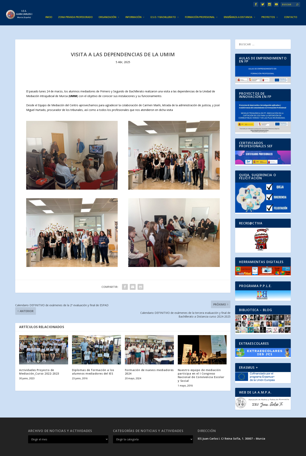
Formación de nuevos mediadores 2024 (149, 359)
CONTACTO (290, 11)
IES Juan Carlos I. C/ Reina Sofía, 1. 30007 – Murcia (231, 426)
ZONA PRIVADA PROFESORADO (75, 11)
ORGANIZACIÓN (107, 11)
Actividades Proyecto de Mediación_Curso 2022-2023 (39, 359)
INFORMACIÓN (133, 11)
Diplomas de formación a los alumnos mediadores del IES (93, 359)
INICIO (48, 11)
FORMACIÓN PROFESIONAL (200, 11)
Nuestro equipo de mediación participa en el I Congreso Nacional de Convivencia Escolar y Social (201, 363)
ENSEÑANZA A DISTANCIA (238, 11)
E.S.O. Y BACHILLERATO (163, 11)
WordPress (100, 451)
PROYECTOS (268, 11)
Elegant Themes (56, 451)
